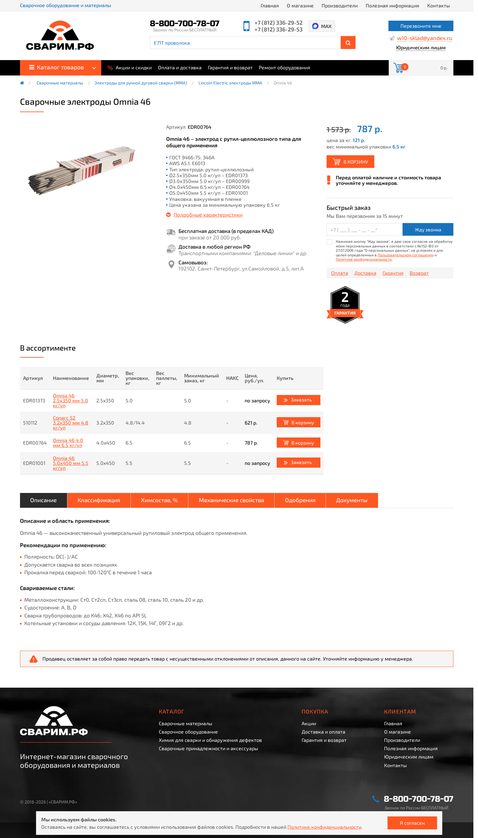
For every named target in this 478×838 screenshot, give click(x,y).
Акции (309, 723)
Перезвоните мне (420, 26)
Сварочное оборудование (188, 731)
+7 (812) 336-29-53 (279, 29)
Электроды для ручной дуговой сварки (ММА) (140, 83)
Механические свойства (252, 501)
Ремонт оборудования (284, 67)
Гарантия (393, 273)
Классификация (106, 501)
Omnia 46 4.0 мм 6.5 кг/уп (68, 443)
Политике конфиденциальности (364, 259)
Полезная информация (392, 5)
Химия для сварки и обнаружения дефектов (210, 740)
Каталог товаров (56, 67)
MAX (326, 26)
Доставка (365, 273)
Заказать (300, 400)
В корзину (357, 162)
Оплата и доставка (180, 67)
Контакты (438, 5)
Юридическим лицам (421, 47)
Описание (45, 501)
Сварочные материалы (60, 83)
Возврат (419, 273)
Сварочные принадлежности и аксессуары (208, 748)
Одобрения (327, 501)
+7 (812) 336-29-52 (279, 22)
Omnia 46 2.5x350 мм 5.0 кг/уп (70, 400)
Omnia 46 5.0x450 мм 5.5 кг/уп (70, 463)
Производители (340, 5)
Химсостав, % (173, 501)
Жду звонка (428, 230)
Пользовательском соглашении (406, 255)
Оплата (339, 273)
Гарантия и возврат (230, 67)
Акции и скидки (129, 67)
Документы (384, 501)
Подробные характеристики (208, 214)
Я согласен (412, 823)
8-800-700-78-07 (184, 24)
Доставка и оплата (323, 731)
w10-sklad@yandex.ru (424, 38)
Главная (270, 5)
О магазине (300, 5)
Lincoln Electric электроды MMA (230, 83)
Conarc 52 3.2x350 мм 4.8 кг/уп (70, 423)
